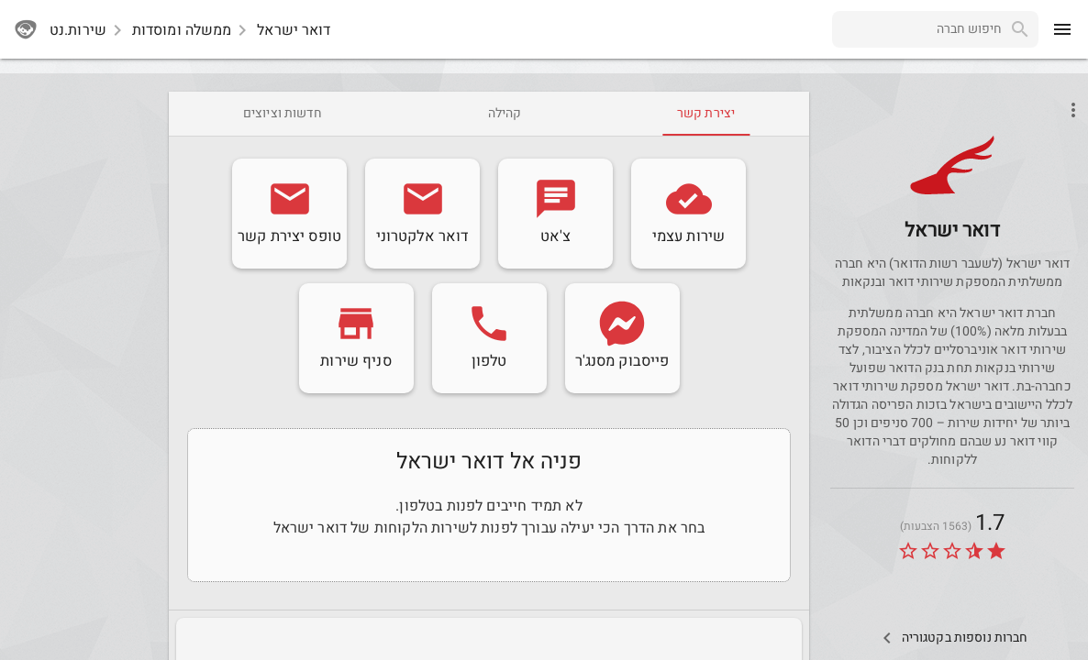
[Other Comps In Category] (952, 638)
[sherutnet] (25, 29)
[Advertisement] (80, 367)
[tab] (705, 114)
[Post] (951, 191)
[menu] (1062, 29)
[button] (952, 165)
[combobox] (917, 29)
